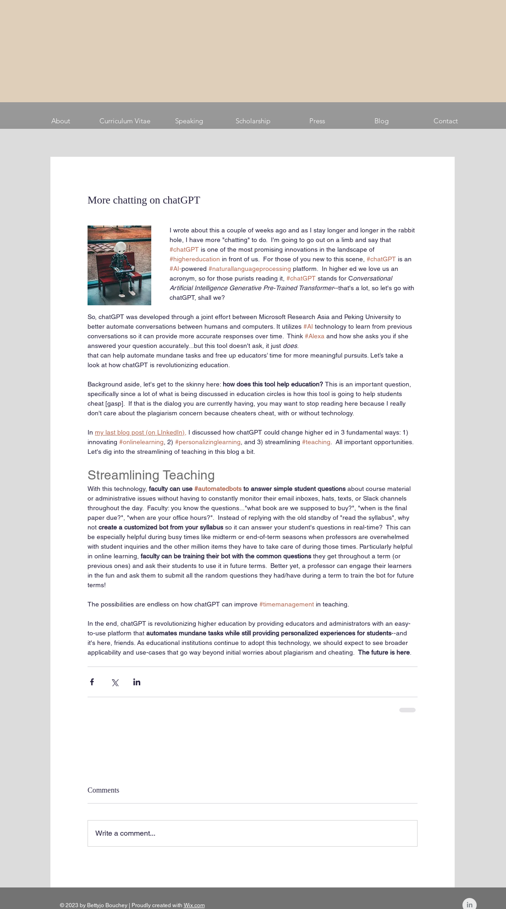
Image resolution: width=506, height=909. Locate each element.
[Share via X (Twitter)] (114, 682)
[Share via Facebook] (92, 682)
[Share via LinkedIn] (136, 682)
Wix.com (194, 905)
